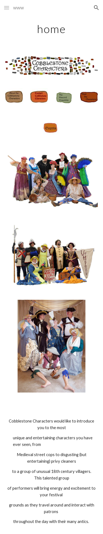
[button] (6, 7)
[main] (51, 29)
